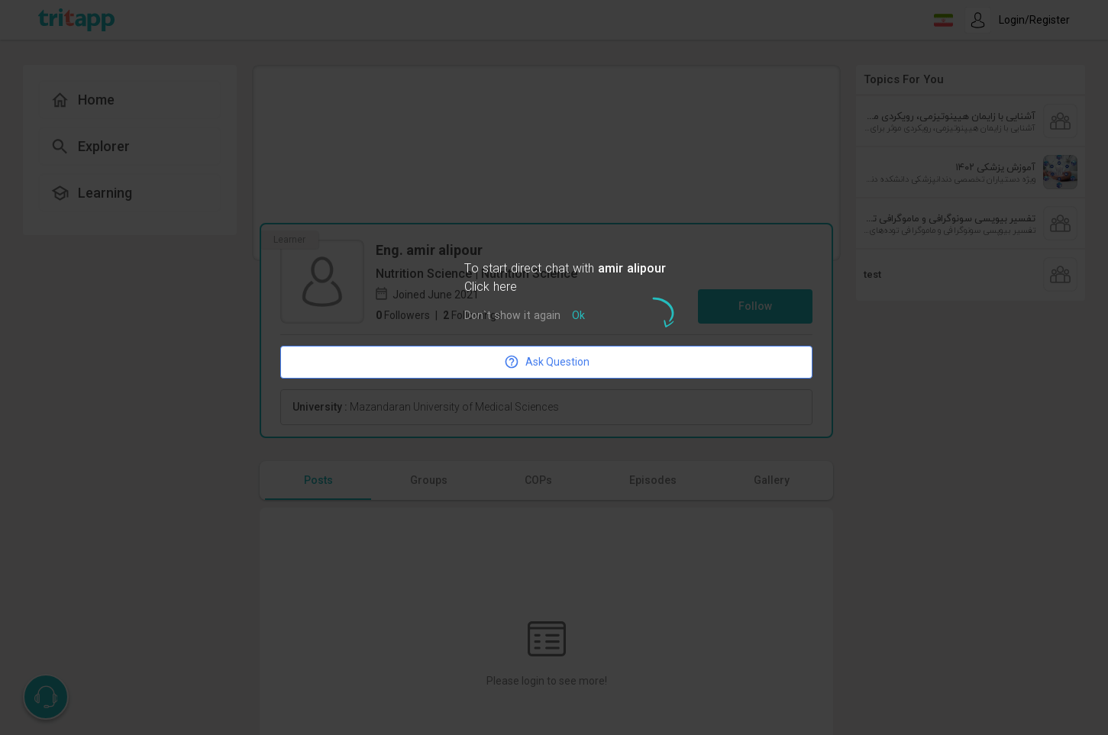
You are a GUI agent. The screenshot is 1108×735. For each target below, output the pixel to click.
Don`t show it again (512, 316)
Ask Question (547, 361)
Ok (578, 316)
